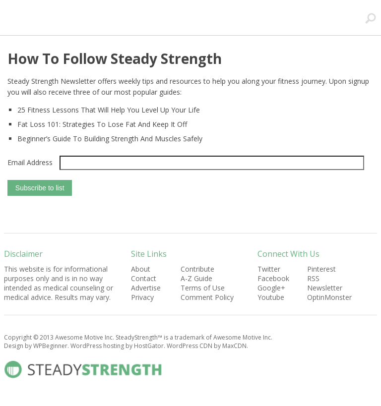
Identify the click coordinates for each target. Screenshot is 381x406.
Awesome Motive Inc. (84, 337)
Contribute (197, 269)
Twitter (268, 269)
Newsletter (324, 287)
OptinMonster (329, 297)
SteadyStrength (137, 18)
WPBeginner (50, 346)
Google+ (271, 287)
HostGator (149, 346)
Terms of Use (203, 287)
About (140, 269)
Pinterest (321, 269)
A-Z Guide (196, 278)
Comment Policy (207, 297)
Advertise (146, 287)
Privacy (142, 297)
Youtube (270, 297)
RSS (313, 278)
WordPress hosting (97, 346)
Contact (143, 278)
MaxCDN (234, 346)
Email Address (30, 162)
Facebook (273, 278)
